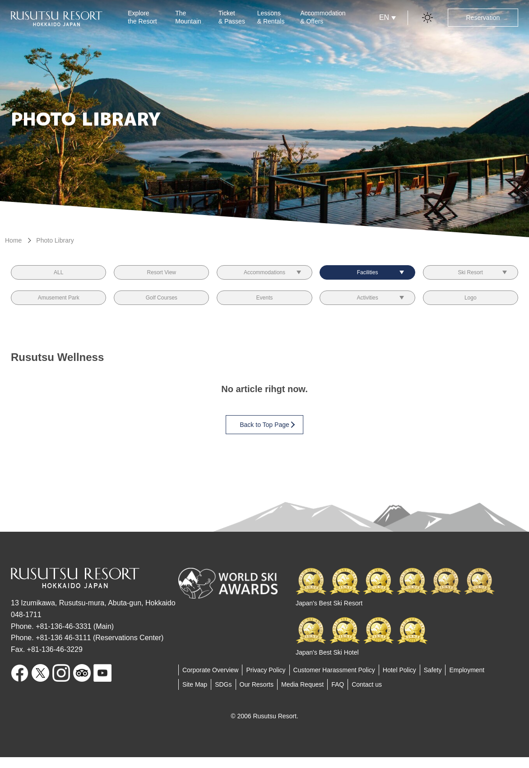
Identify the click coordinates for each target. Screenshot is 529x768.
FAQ (337, 695)
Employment (466, 680)
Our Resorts (257, 695)
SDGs (223, 695)
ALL (58, 275)
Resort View (161, 275)
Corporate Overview (210, 680)
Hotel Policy (399, 680)
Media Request (302, 695)
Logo (471, 305)
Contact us (367, 695)
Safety (433, 680)
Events (264, 305)
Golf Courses (161, 305)
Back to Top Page (267, 435)
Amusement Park (58, 305)
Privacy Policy (265, 680)
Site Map (194, 695)
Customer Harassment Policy (334, 680)
